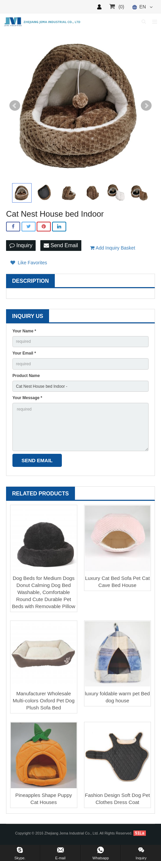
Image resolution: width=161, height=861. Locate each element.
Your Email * (24, 353)
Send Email (61, 245)
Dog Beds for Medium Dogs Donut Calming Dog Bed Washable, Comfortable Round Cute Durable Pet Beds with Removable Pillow (43, 592)
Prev (14, 105)
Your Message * (27, 397)
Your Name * (24, 331)
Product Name (26, 375)
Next (146, 105)
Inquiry (20, 245)
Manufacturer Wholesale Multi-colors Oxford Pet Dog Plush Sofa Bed (44, 700)
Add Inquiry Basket (112, 248)
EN (142, 6)
